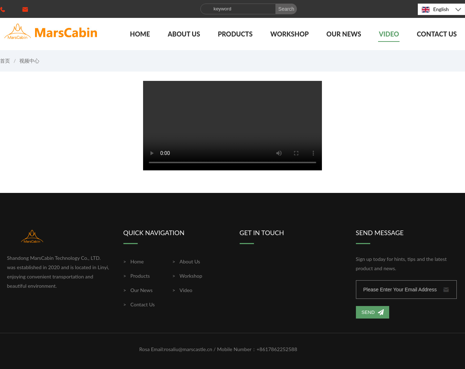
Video (389, 34)
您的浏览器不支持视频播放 (232, 125)
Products (235, 34)
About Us (184, 34)
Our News (344, 34)
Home (140, 34)
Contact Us (437, 34)
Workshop (289, 34)
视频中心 (29, 61)
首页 (5, 61)
